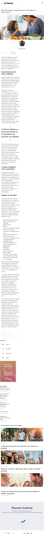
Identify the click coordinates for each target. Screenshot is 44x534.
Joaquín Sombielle (5, 495)
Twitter (5, 344)
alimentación (13, 63)
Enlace (5, 357)
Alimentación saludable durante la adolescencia (4, 404)
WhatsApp (6, 353)
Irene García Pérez (22, 48)
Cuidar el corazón (4, 411)
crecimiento (10, 211)
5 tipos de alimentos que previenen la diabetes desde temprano (20, 492)
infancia (3, 149)
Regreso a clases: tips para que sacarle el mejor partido (20, 470)
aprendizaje (6, 237)
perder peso (12, 87)
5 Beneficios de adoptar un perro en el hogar (5, 418)
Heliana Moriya (3, 413)
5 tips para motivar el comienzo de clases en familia (19, 447)
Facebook (5, 348)
